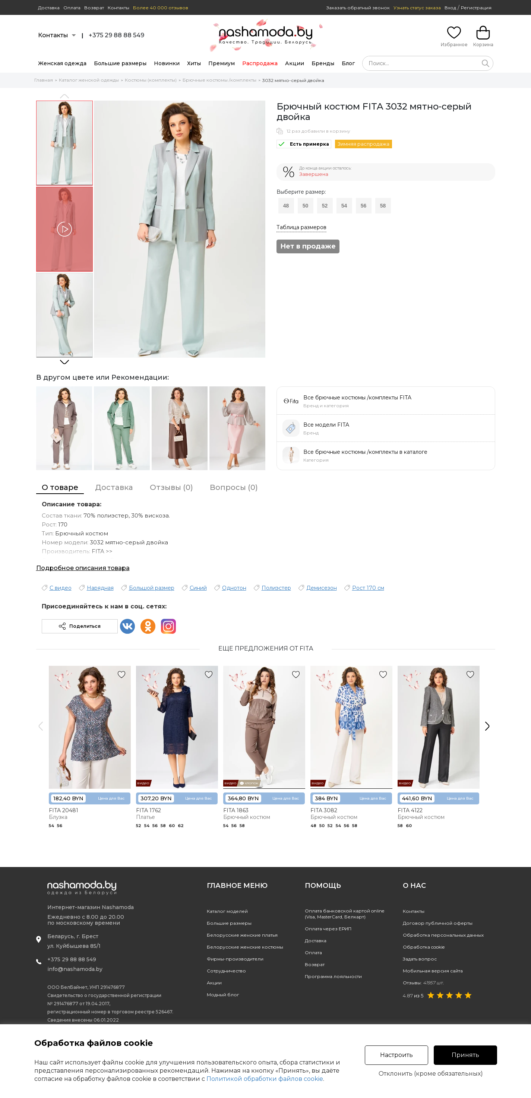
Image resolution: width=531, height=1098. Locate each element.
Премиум (221, 63)
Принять (465, 1055)
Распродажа (260, 63)
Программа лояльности (333, 976)
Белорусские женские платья (242, 935)
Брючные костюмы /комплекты (219, 80)
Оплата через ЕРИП (328, 928)
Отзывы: (423, 982)
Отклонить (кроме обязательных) (431, 1073)
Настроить (396, 1055)
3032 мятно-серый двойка (293, 80)
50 (306, 206)
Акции (294, 63)
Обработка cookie (424, 947)
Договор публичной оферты (437, 923)
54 (344, 206)
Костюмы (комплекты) (151, 80)
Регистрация (476, 7)
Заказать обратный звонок (358, 7)
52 (325, 206)
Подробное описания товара (83, 568)
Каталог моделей (227, 911)
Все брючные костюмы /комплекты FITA (357, 397)
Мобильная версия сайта (433, 971)
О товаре (60, 487)
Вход (450, 7)
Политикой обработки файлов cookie (264, 1078)
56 (364, 206)
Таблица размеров (301, 227)
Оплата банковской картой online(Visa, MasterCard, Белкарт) (344, 914)
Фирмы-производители (235, 959)
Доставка (49, 7)
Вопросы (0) (234, 487)
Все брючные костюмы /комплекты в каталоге (365, 452)
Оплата (71, 7)
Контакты (118, 7)
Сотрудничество (226, 971)
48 (286, 206)
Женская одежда (62, 63)
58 (383, 206)
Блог (348, 63)
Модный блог (223, 994)
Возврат (94, 7)
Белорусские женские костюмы (245, 947)
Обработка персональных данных (443, 935)
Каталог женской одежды (89, 80)
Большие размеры (120, 63)
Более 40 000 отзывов (160, 7)
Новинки (167, 63)
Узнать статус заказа (417, 7)
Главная (43, 80)
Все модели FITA (326, 424)
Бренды (323, 63)
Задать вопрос (420, 959)
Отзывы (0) (171, 487)
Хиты (194, 63)
